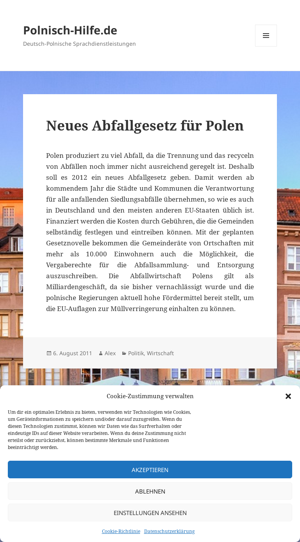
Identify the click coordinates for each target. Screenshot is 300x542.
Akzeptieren (150, 470)
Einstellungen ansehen (150, 513)
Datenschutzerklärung (169, 531)
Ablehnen (150, 491)
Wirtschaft (160, 353)
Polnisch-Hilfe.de (70, 30)
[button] (288, 396)
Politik (136, 353)
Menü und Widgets (266, 46)
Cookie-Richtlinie (121, 531)
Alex (110, 353)
